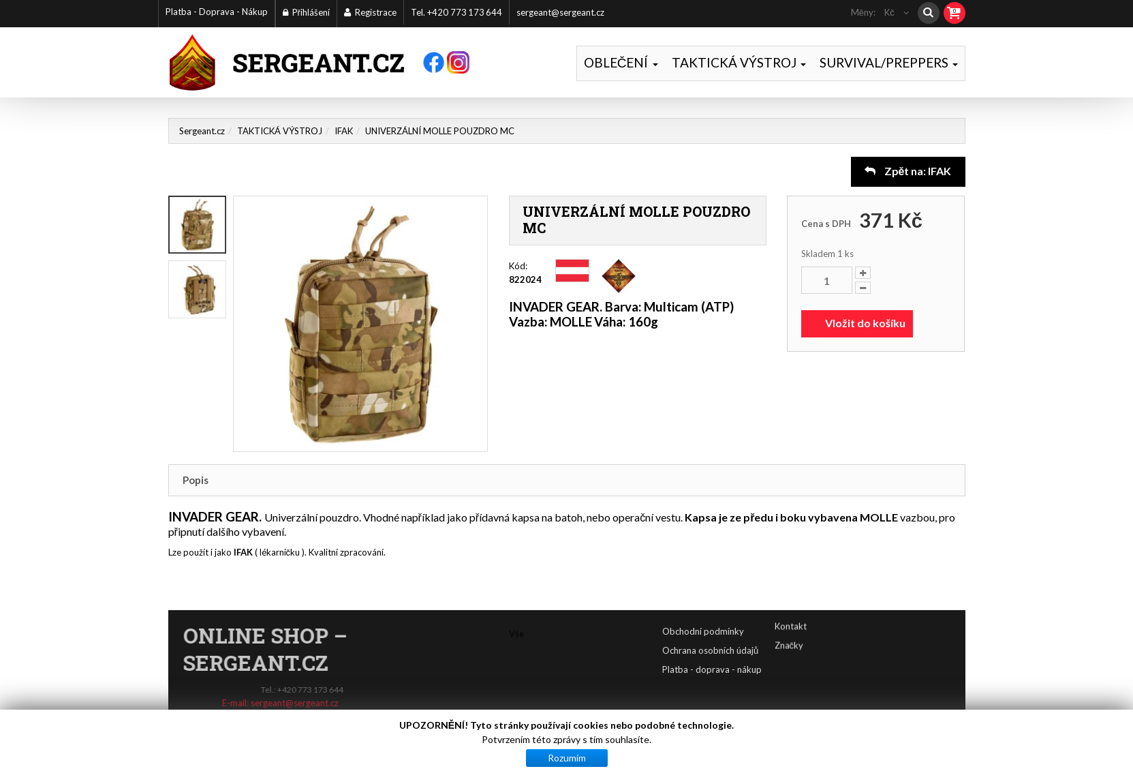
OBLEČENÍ (621, 62)
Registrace (370, 12)
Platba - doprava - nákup (756, 669)
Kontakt (791, 613)
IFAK (344, 130)
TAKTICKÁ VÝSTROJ (739, 62)
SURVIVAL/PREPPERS (889, 62)
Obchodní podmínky (747, 631)
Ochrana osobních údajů (755, 650)
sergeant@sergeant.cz (560, 12)
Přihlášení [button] (306, 12)
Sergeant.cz (202, 130)
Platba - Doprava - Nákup (217, 11)
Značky (789, 632)
